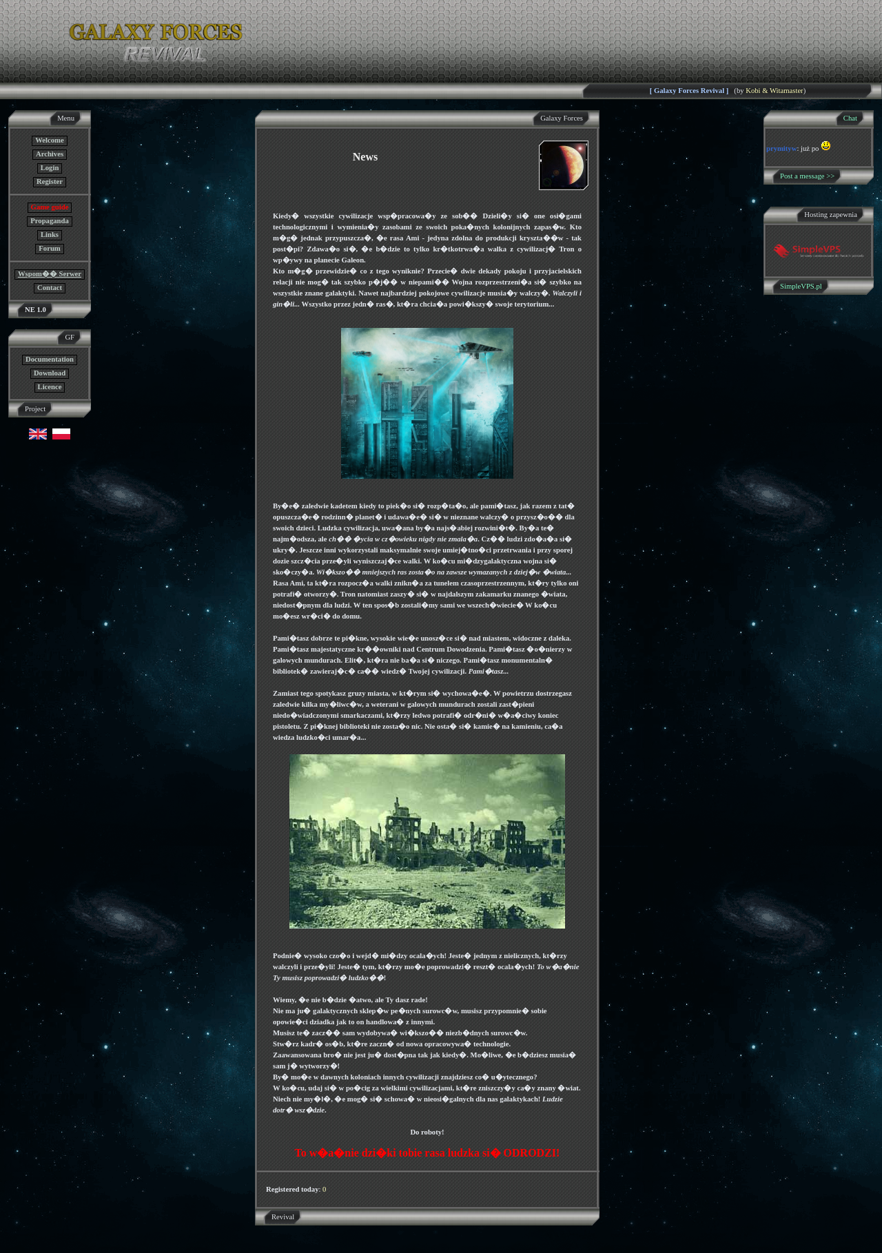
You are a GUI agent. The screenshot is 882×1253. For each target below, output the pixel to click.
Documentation (49, 359)
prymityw (781, 148)
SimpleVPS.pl (801, 286)
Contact (49, 287)
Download (49, 373)
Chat (850, 118)
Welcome (49, 140)
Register (50, 181)
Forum (49, 248)
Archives (49, 154)
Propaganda (49, 221)
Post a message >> (807, 176)
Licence (50, 387)
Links (50, 234)
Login (50, 168)
